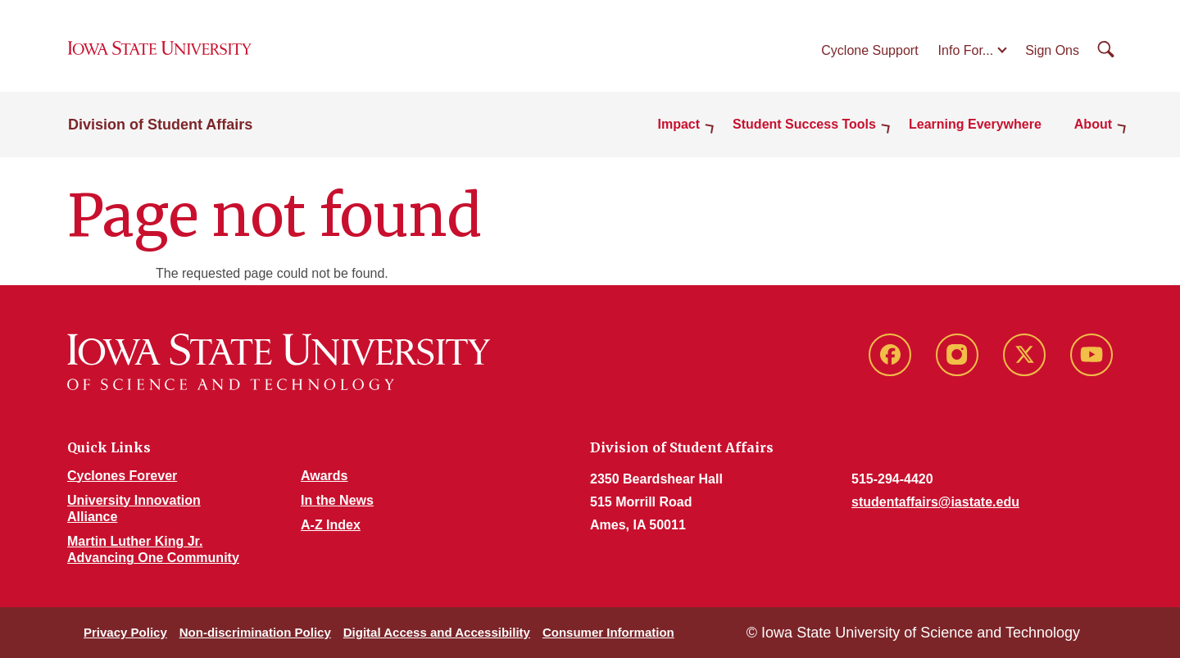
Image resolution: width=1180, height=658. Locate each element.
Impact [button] (679, 124)
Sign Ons (1052, 50)
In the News (337, 500)
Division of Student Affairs (160, 124)
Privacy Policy (125, 632)
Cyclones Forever (122, 476)
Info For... (966, 50)
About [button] (1093, 124)
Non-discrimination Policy (255, 632)
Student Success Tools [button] (804, 124)
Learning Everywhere (975, 124)
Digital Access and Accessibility (436, 632)
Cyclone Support (869, 50)
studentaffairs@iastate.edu (935, 502)
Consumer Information (608, 632)
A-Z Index (331, 525)
